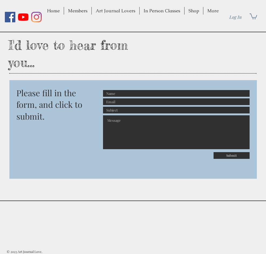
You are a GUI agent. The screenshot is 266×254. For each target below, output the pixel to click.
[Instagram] (36, 17)
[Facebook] (10, 17)
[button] (115, 11)
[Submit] (232, 155)
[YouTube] (23, 17)
